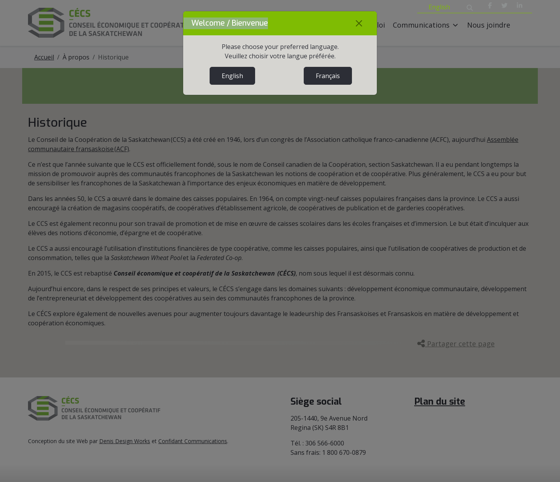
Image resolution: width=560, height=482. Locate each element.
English (232, 76)
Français (328, 76)
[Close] (359, 23)
